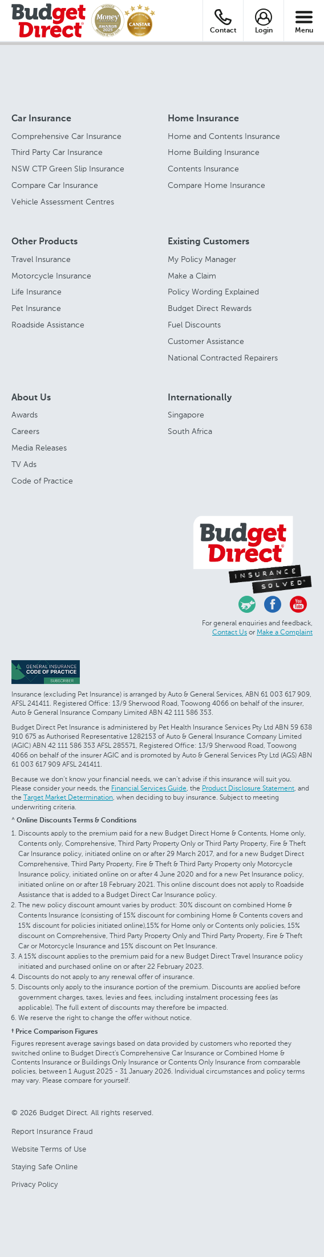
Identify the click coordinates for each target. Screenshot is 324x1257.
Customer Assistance (206, 341)
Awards (24, 415)
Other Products (44, 242)
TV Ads (24, 464)
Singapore (186, 415)
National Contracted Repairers (223, 358)
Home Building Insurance (214, 152)
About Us (31, 398)
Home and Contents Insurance (224, 136)
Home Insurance (203, 119)
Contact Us (229, 632)
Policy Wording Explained (213, 292)
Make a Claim (192, 276)
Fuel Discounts (194, 325)
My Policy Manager (202, 259)
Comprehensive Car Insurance (66, 136)
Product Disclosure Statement (248, 788)
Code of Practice (42, 481)
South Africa (190, 431)
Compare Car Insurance (54, 185)
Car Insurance (41, 119)
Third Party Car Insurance (57, 152)
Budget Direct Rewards (210, 308)
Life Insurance (36, 292)
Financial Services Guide (149, 788)
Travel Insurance (41, 259)
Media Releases (39, 448)
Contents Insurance (203, 169)
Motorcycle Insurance (51, 276)
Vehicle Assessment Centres (62, 202)
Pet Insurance (36, 308)
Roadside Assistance (47, 325)
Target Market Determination (68, 797)
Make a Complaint (285, 632)
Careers (25, 431)
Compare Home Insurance (216, 185)
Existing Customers (208, 242)
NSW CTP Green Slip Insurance (67, 169)
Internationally (200, 398)
